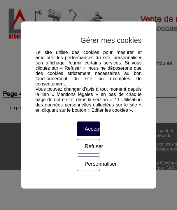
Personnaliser (92, 164)
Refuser (92, 146)
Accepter (92, 129)
